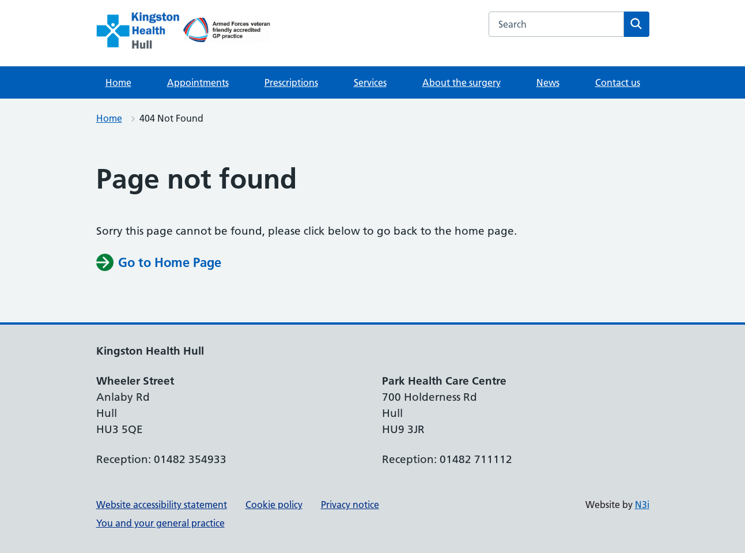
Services (370, 82)
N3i (642, 504)
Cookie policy (273, 504)
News (547, 82)
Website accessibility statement (161, 504)
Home (118, 82)
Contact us (617, 82)
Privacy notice (350, 504)
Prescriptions (291, 82)
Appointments (198, 82)
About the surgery (461, 82)
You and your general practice (160, 523)
